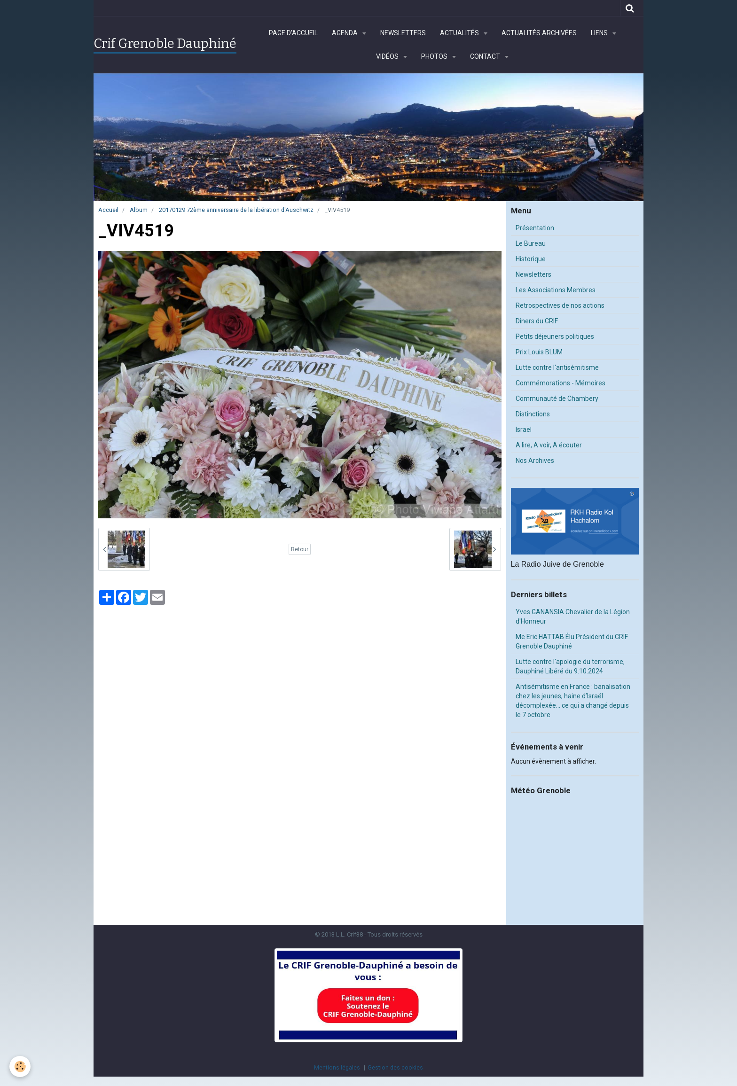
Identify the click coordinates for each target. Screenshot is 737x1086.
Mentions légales (337, 1067)
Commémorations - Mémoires (560, 383)
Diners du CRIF (537, 321)
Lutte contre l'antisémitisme (557, 367)
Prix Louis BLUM (539, 352)
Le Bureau (531, 243)
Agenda (345, 33)
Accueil (108, 209)
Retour (299, 549)
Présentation (535, 228)
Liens (600, 33)
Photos (435, 56)
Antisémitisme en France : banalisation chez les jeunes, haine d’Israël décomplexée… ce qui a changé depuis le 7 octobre (573, 701)
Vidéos (388, 56)
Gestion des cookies (395, 1067)
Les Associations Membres (556, 290)
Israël (524, 429)
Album (139, 209)
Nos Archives (535, 460)
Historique (531, 259)
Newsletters (403, 33)
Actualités (460, 33)
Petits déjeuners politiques (555, 336)
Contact (486, 56)
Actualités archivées (539, 33)
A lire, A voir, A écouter (549, 445)
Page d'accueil (293, 33)
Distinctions (533, 414)
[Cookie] (20, 1066)
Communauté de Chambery (557, 398)
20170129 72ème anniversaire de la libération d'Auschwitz (236, 209)
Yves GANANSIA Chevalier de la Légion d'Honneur (573, 616)
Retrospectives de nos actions (560, 305)
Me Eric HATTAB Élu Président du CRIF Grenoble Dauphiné (572, 641)
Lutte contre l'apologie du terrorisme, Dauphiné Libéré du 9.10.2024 (570, 666)
